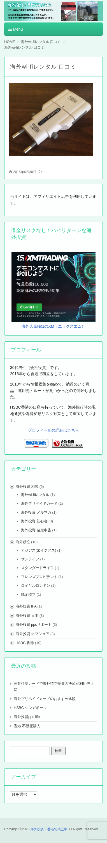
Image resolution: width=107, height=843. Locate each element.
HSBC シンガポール (30, 708)
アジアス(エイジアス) (38, 550)
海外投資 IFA (26, 606)
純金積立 (28, 594)
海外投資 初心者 (34, 521)
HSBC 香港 (25, 643)
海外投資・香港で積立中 (49, 829)
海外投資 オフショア (33, 634)
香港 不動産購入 (27, 726)
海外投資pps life (27, 717)
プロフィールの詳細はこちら (53, 430)
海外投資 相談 (27, 486)
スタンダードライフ (37, 568)
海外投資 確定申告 (36, 530)
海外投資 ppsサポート (34, 624)
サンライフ (30, 559)
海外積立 (23, 542)
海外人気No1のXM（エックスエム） (54, 326)
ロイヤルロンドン (35, 585)
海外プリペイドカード (39, 503)
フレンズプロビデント (39, 577)
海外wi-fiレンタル (35, 495)
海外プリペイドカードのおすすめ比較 (45, 699)
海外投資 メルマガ (36, 512)
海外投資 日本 (27, 615)
